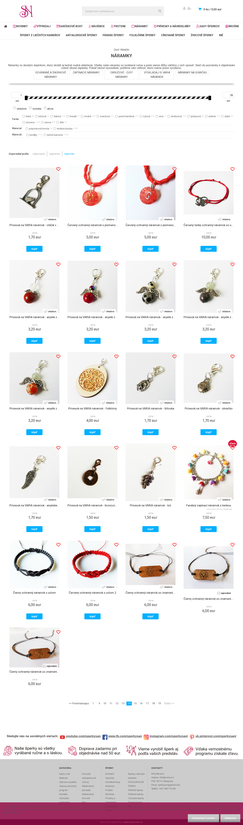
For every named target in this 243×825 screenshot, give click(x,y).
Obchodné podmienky (64, 800)
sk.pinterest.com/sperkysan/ (215, 736)
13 (123, 703)
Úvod (116, 49)
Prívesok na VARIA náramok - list (150, 505)
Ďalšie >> (169, 703)
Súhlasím (230, 818)
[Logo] (27, 11)
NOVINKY (20, 26)
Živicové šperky (202, 35)
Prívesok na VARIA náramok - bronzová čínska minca (92, 505)
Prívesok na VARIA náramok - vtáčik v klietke (34, 225)
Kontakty (63, 794)
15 (135, 703)
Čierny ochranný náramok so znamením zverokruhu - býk (34, 671)
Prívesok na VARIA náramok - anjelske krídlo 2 (34, 505)
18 (153, 703)
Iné (221, 35)
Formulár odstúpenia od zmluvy (89, 778)
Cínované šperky (173, 35)
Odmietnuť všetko (203, 818)
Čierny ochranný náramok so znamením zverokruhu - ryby (151, 592)
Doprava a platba (68, 782)
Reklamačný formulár (88, 796)
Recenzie (63, 778)
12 (117, 703)
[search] (160, 11)
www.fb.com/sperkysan (125, 736)
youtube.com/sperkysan (83, 736)
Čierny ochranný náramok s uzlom (34, 592)
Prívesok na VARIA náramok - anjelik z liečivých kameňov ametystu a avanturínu (209, 317)
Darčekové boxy (69, 26)
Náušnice (96, 26)
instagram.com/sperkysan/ (169, 736)
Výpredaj (41, 26)
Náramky (139, 26)
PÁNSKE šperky (113, 35)
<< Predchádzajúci (79, 703)
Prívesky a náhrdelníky (172, 26)
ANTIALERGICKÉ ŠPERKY (81, 35)
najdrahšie (54, 153)
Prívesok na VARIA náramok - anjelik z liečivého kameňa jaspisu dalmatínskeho (151, 317)
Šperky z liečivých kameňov (40, 35)
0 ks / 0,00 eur (213, 9)
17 (147, 703)
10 (104, 703)
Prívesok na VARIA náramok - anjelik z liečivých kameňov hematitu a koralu (92, 317)
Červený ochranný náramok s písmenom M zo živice (92, 225)
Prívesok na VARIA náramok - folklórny (92, 408)
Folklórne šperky (142, 35)
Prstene (118, 26)
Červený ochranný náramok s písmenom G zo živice (151, 225)
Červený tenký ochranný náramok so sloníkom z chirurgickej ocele (209, 225)
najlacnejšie (39, 153)
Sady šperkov (208, 26)
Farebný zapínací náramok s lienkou (208, 505)
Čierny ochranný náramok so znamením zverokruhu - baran (209, 598)
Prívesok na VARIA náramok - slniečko (209, 408)
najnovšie (69, 153)
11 (111, 703)
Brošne (232, 26)
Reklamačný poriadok (88, 788)
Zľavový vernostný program (67, 788)
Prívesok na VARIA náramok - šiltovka (150, 408)
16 (141, 703)
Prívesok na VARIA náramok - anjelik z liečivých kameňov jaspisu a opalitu (34, 317)
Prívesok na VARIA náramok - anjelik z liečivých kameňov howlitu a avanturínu (34, 408)
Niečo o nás (64, 774)
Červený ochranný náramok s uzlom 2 (92, 592)
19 (159, 703)
